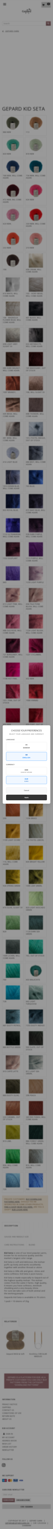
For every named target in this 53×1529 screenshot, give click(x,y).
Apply (26, 797)
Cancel (26, 790)
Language (10, 740)
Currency (10, 765)
